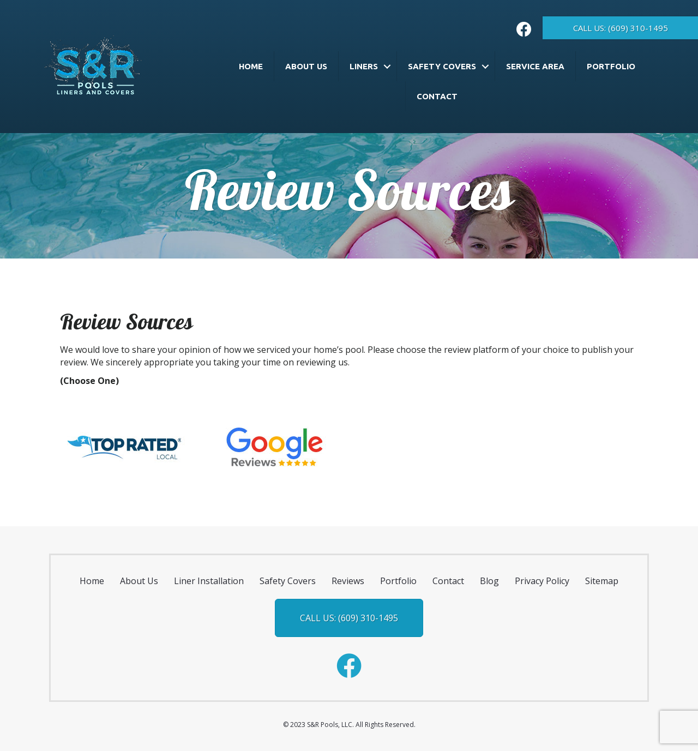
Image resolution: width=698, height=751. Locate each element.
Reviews (348, 581)
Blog (489, 581)
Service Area (535, 66)
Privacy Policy (542, 581)
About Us (306, 66)
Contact (437, 96)
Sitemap (601, 581)
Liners (364, 66)
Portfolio (611, 66)
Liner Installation (209, 581)
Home (251, 66)
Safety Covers (442, 66)
